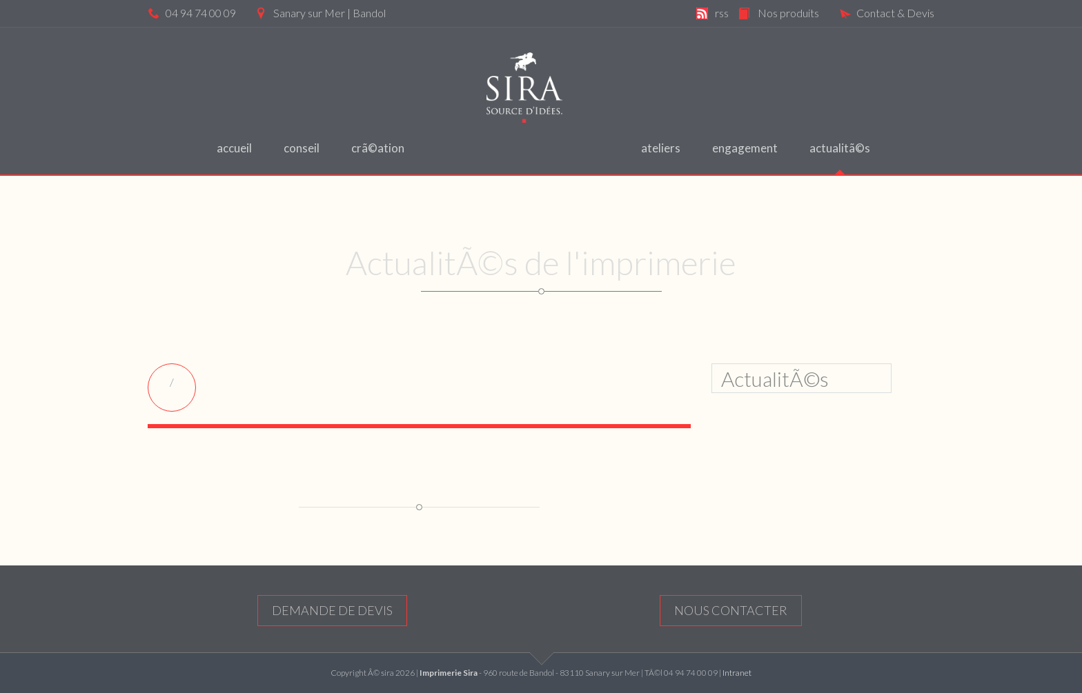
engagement (745, 148)
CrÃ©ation (377, 148)
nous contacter (730, 610)
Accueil (234, 148)
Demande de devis (332, 610)
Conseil (301, 148)
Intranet (736, 672)
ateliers (660, 148)
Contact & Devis (887, 12)
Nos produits (788, 12)
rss (722, 12)
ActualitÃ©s (839, 148)
